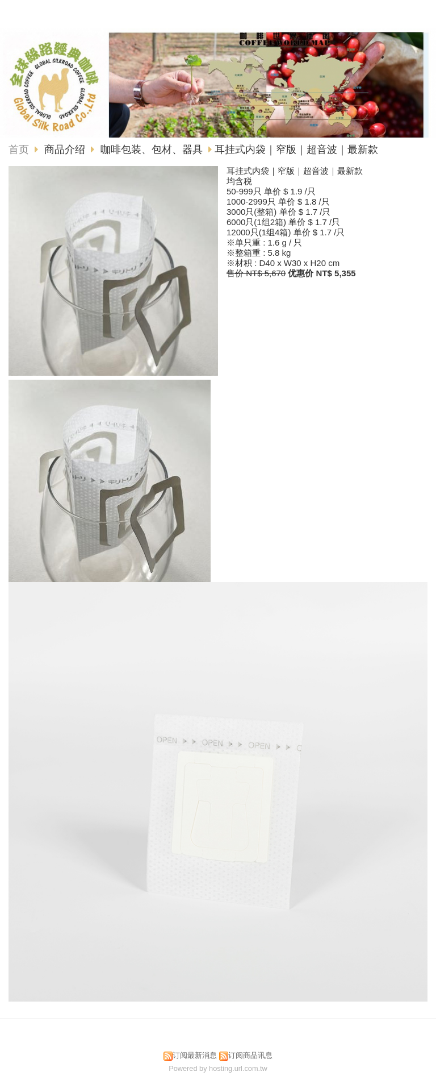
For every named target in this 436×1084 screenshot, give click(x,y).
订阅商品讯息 (250, 1055)
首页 (19, 149)
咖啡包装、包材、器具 (151, 149)
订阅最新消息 (195, 1055)
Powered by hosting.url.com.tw (218, 1068)
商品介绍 (66, 149)
